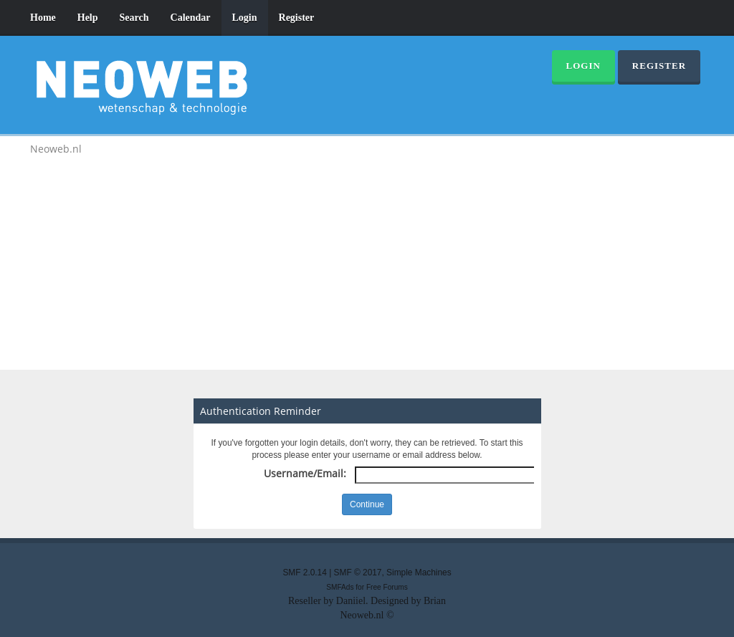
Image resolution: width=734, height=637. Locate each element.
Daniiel (351, 600)
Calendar (191, 17)
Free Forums (387, 587)
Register (297, 17)
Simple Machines (419, 572)
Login (244, 17)
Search (134, 17)
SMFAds (339, 587)
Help (87, 17)
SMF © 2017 (358, 572)
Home (43, 17)
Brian (435, 600)
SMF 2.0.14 (304, 572)
